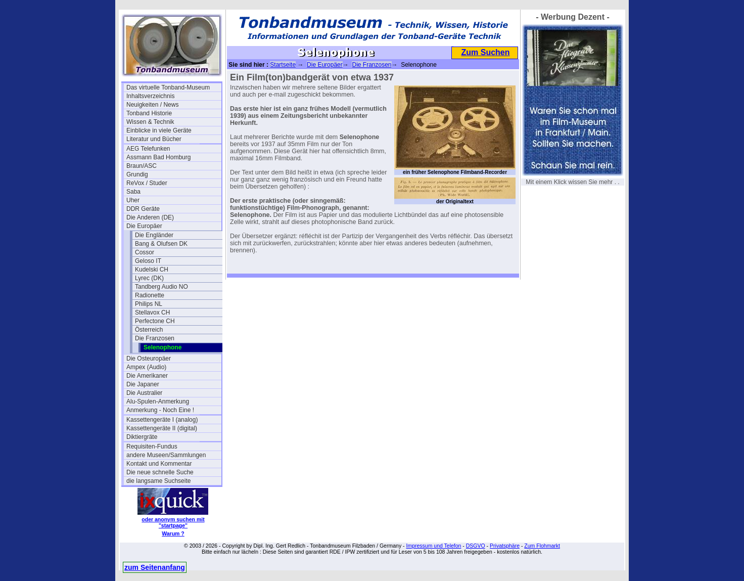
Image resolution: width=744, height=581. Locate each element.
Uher (133, 200)
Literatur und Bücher (153, 139)
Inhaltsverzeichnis (150, 96)
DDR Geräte (143, 208)
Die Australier (144, 392)
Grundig (137, 174)
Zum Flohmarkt (542, 546)
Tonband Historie (149, 113)
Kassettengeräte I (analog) (162, 419)
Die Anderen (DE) (150, 217)
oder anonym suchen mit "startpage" (173, 522)
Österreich (149, 329)
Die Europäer (144, 226)
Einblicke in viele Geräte (159, 130)
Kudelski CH (151, 269)
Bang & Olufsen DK (161, 243)
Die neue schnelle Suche (160, 472)
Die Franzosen (154, 338)
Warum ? (173, 533)
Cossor (144, 252)
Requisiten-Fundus (151, 446)
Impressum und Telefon (433, 546)
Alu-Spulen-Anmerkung (157, 401)
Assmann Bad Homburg (158, 157)
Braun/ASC (141, 165)
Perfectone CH (155, 321)
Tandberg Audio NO (161, 286)
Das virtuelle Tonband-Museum (168, 87)
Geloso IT (148, 260)
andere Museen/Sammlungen (166, 455)
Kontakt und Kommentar (159, 463)
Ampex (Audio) (146, 367)
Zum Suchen (485, 52)
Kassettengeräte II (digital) (161, 428)
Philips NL (148, 303)
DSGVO (475, 546)
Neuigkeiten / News (152, 104)
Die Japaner (142, 384)
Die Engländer (154, 235)
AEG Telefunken (148, 148)
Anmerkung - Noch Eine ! (160, 410)
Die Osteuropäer (148, 358)
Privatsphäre (505, 546)
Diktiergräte (141, 436)
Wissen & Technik (150, 121)
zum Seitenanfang (154, 567)
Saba (133, 191)
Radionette (149, 295)
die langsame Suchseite (158, 480)
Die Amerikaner (147, 375)
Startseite (283, 64)
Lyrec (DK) (149, 278)
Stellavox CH (152, 312)
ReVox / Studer (146, 183)
